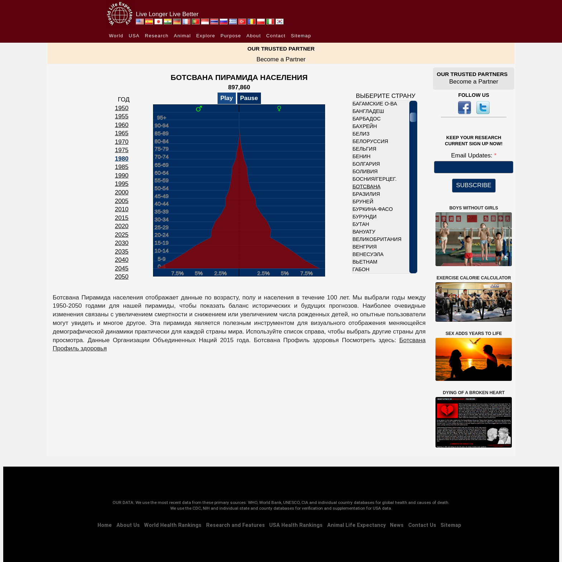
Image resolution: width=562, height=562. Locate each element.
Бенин (361, 156)
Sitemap (301, 35)
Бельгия (364, 149)
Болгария (366, 164)
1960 (122, 125)
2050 (122, 276)
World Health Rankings (172, 525)
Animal (182, 35)
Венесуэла (368, 254)
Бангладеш (368, 111)
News (397, 525)
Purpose (230, 35)
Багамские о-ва (374, 104)
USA (134, 35)
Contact (276, 35)
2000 (122, 192)
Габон (360, 269)
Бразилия (366, 194)
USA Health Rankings (296, 525)
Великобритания (376, 239)
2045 (122, 268)
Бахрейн (364, 126)
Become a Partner (280, 59)
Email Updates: (472, 155)
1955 (122, 116)
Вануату (363, 232)
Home (104, 525)
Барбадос (366, 119)
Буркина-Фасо (372, 209)
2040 (122, 259)
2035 (122, 251)
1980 (122, 158)
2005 (122, 201)
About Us (128, 525)
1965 (122, 133)
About (254, 35)
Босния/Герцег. (374, 179)
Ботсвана (366, 186)
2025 (122, 234)
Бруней (362, 201)
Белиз (360, 134)
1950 (122, 108)
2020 (122, 226)
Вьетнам (364, 262)
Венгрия (364, 247)
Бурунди (364, 216)
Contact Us (422, 525)
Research (156, 35)
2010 (122, 209)
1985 (122, 167)
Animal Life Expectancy (356, 525)
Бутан (360, 224)
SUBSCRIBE (473, 185)
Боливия (364, 171)
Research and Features (235, 525)
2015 (122, 217)
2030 (122, 243)
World (116, 35)
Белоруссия (370, 141)
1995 (122, 183)
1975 (122, 150)
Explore (205, 35)
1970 (122, 141)
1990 (122, 175)
